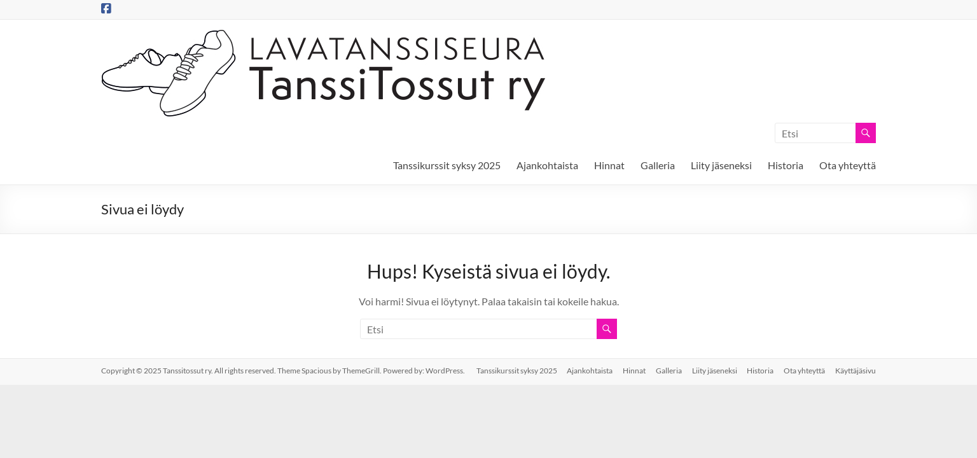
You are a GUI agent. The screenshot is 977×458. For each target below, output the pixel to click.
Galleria (658, 165)
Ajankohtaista (547, 165)
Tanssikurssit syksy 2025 (447, 165)
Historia (785, 165)
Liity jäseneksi (721, 165)
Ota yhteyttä (847, 165)
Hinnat (609, 165)
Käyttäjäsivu (855, 370)
